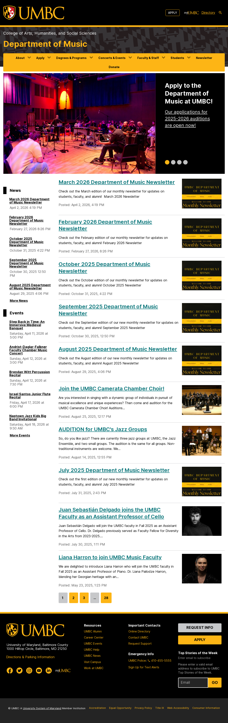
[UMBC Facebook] (9, 670)
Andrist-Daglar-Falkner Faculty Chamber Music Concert (28, 350)
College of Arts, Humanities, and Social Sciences (49, 33)
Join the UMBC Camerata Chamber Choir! (111, 388)
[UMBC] (33, 12)
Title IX (159, 707)
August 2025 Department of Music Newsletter (30, 286)
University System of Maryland (42, 708)
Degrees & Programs (71, 58)
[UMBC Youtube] (38, 670)
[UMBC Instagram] (29, 670)
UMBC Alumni (93, 631)
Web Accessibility (178, 707)
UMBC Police (137, 660)
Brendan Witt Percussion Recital (29, 373)
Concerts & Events (112, 58)
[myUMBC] (191, 12)
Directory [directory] (208, 13)
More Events (20, 435)
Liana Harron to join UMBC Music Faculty (110, 557)
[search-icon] (220, 12)
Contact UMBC (138, 637)
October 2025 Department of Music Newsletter (26, 242)
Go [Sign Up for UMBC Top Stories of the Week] (215, 682)
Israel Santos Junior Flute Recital (30, 395)
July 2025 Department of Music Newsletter (114, 470)
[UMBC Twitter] (19, 670)
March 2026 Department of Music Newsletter (29, 200)
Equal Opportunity (120, 707)
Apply (172, 12)
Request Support (140, 643)
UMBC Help (91, 649)
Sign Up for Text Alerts (143, 667)
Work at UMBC (93, 668)
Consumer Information (206, 707)
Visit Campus (92, 662)
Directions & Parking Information (30, 657)
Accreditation (97, 707)
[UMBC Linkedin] (48, 670)
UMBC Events (93, 643)
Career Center (93, 637)
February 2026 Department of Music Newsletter (26, 220)
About (20, 58)
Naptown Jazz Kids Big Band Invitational (27, 417)
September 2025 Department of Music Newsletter (26, 263)
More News (19, 301)
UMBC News (92, 655)
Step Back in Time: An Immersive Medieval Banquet (27, 325)
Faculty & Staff (148, 58)
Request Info (199, 627)
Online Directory (139, 631)
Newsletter (204, 58)
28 (106, 599)
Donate (114, 67)
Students (177, 58)
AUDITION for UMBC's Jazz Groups (103, 429)
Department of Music (45, 44)
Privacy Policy (143, 707)
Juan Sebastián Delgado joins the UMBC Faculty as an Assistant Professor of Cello (111, 513)
